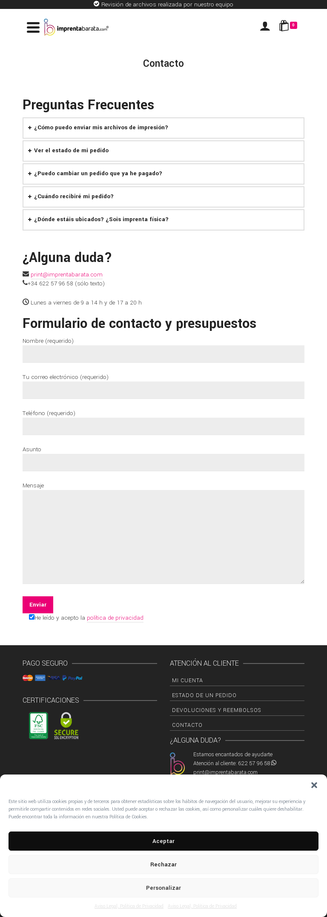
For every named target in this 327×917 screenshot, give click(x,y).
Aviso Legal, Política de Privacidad (129, 906)
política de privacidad (115, 618)
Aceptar (163, 841)
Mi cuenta (187, 680)
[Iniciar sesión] (265, 27)
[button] (314, 785)
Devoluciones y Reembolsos (216, 710)
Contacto (187, 725)
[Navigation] (33, 27)
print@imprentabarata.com (67, 275)
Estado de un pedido (204, 695)
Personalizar (163, 888)
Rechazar (163, 864)
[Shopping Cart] (289, 27)
